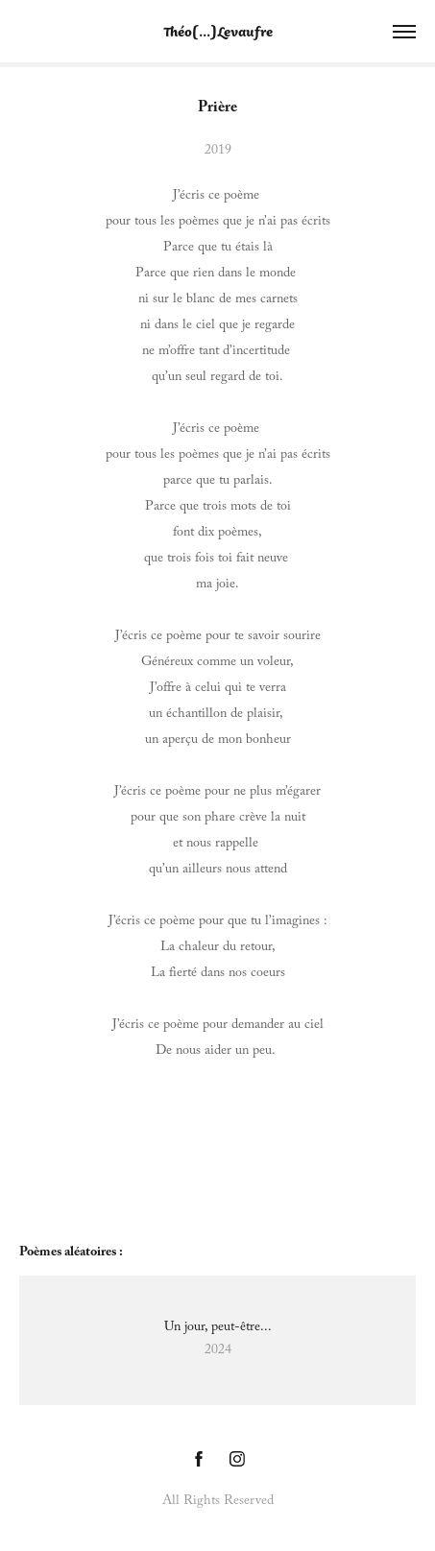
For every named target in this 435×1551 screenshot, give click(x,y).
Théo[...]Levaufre (218, 31)
